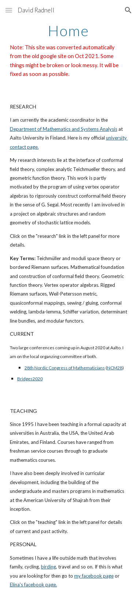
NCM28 (114, 367)
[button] (9, 10)
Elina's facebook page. (33, 584)
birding (48, 567)
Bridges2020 (30, 378)
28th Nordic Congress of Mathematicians (64, 367)
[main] (68, 51)
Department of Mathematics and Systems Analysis (63, 129)
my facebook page (94, 576)
